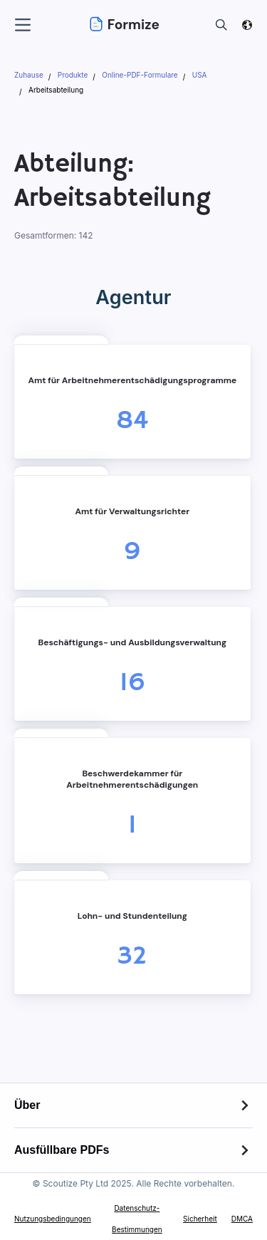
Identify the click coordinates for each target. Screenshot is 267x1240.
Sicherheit (200, 1218)
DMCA (242, 1218)
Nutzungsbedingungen (52, 1218)
